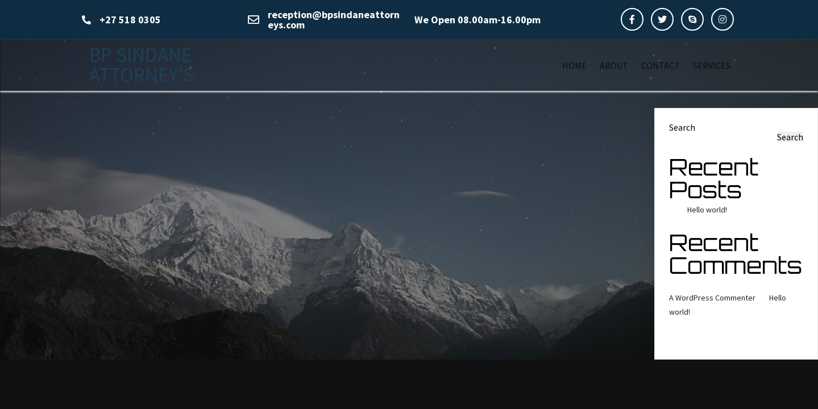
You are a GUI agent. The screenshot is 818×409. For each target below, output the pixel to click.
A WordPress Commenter (712, 298)
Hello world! (707, 209)
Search (682, 127)
